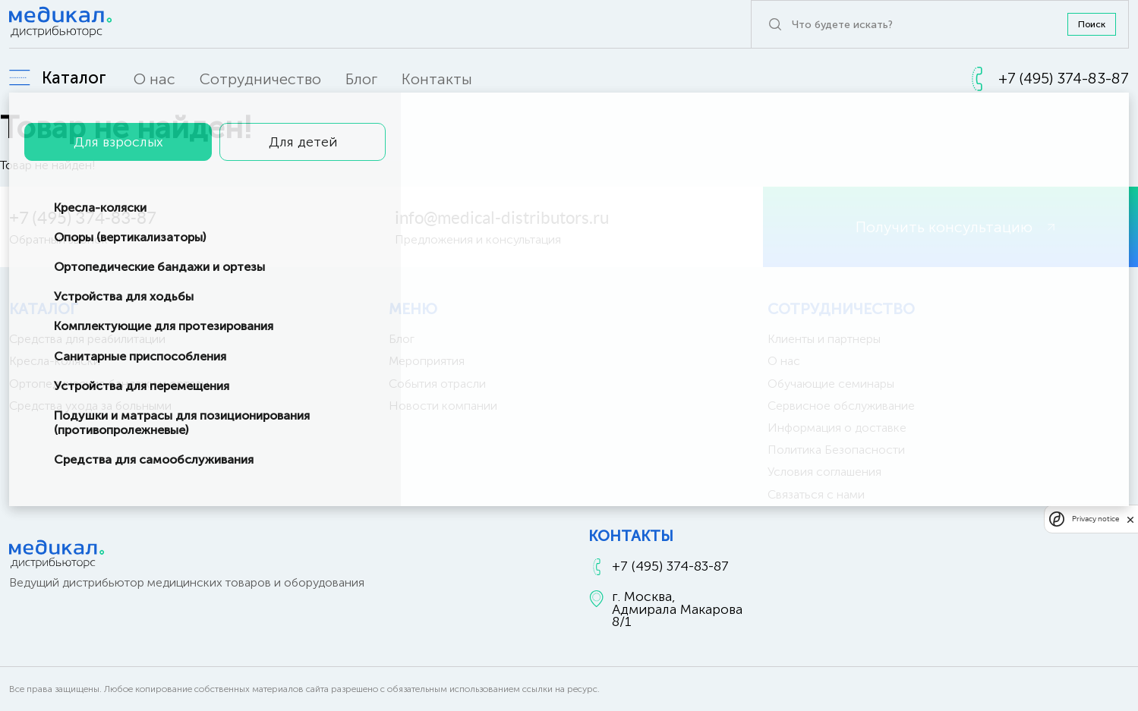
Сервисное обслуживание (841, 405)
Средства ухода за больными (90, 405)
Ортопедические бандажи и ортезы (109, 383)
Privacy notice (1095, 518)
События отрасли (437, 383)
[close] (1130, 519)
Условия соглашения (824, 471)
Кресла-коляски (54, 361)
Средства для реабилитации (87, 339)
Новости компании (443, 405)
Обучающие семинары (831, 383)
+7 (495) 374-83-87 (82, 218)
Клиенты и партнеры (824, 339)
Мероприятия (427, 361)
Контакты (437, 79)
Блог (361, 79)
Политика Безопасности (836, 449)
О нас (154, 79)
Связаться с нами (816, 494)
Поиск (1091, 24)
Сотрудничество (260, 79)
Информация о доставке (837, 427)
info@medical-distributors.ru (502, 218)
